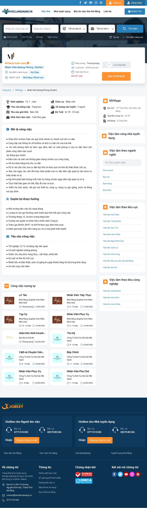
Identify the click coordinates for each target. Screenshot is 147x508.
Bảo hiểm (107, 190)
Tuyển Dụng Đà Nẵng (121, 453)
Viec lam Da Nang (48, 453)
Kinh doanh (10, 37)
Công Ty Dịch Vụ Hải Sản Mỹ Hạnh (79, 339)
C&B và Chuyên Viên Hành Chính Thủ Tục (31, 352)
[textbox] (73, 29)
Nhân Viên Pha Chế (78, 371)
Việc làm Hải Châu (111, 214)
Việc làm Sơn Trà (110, 228)
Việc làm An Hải (110, 267)
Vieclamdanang (82, 453)
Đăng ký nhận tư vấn (27, 440)
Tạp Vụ (23, 314)
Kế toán (39, 37)
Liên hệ (107, 11)
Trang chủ (6, 90)
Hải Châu (35, 72)
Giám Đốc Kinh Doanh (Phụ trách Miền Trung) (31, 333)
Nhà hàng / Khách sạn (33, 77)
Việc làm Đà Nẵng (12, 453)
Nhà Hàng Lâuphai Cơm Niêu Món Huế (32, 301)
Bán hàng (107, 183)
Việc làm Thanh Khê (112, 221)
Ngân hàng (52, 37)
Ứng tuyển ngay (116, 76)
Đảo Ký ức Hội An (26, 338)
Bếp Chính (73, 352)
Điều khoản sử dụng (47, 487)
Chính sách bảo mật (48, 473)
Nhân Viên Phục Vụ (78, 314)
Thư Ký (71, 333)
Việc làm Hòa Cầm (111, 297)
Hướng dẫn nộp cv (47, 483)
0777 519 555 (13, 500)
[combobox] (73, 29)
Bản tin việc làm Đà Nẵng (87, 11)
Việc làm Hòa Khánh (112, 291)
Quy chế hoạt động (47, 492)
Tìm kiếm (130, 29)
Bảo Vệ (106, 177)
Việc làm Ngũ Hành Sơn (113, 241)
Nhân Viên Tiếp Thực (79, 295)
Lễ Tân (23, 295)
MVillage (19, 90)
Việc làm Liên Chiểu (111, 234)
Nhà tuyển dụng (62, 11)
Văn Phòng (27, 37)
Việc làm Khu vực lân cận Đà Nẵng (118, 261)
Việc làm (46, 11)
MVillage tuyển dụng (17, 63)
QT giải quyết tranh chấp (50, 478)
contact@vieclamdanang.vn (19, 495)
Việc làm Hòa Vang (111, 254)
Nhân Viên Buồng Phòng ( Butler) (24, 67)
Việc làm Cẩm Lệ (110, 247)
